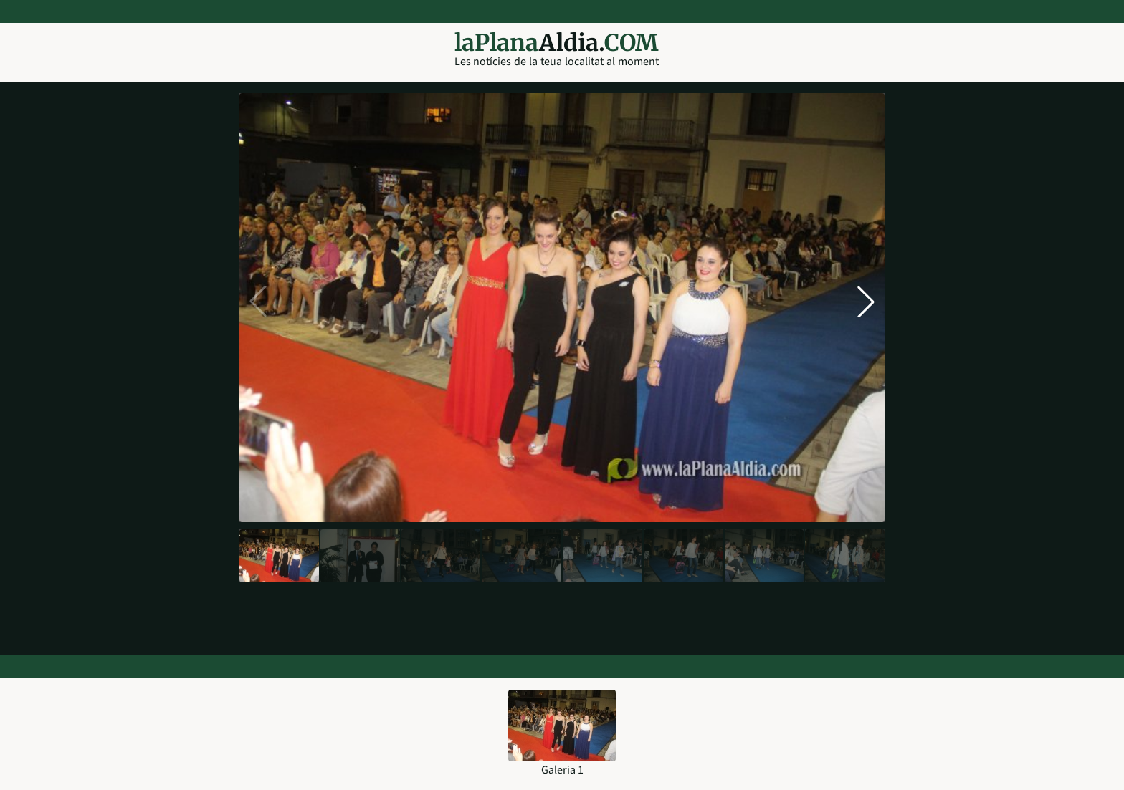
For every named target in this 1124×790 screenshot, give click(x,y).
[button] (866, 301)
